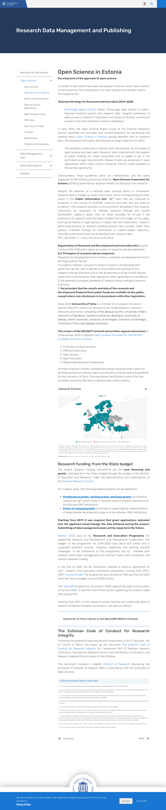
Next (141, 738)
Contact (25, 173)
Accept (126, 801)
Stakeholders (31, 138)
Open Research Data (35, 114)
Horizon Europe (74, 574)
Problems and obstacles (36, 144)
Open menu (161, 4)
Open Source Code (33, 126)
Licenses (28, 132)
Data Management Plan (36, 155)
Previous (68, 738)
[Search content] (152, 4)
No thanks (141, 801)
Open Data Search (36, 166)
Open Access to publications (32, 106)
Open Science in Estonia (92, 136)
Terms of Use (23, 804)
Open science (36, 80)
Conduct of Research (116, 664)
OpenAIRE (69, 586)
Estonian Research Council (78, 481)
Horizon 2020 (66, 535)
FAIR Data (29, 120)
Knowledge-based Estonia (80, 109)
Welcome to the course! (34, 72)
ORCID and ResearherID (36, 98)
